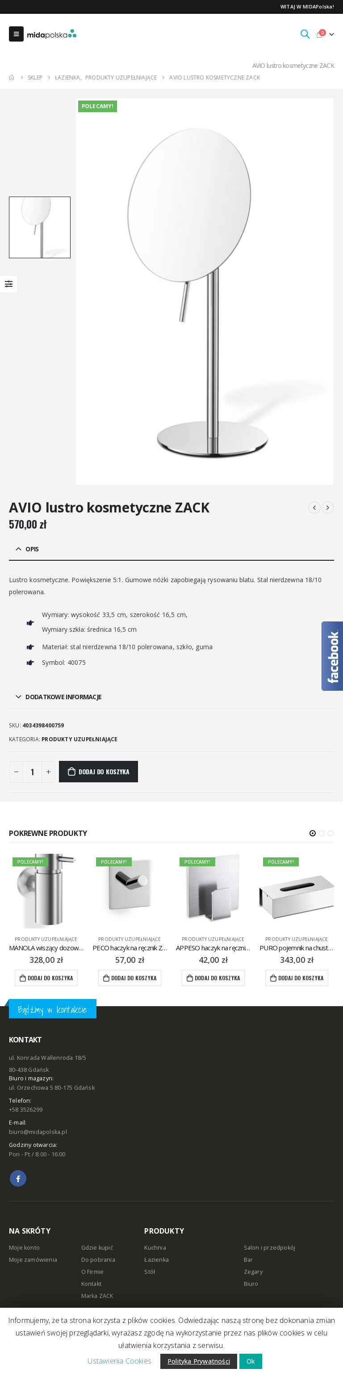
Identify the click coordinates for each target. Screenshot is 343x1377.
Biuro (251, 1284)
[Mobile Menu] (16, 34)
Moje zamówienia (33, 1260)
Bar (248, 1260)
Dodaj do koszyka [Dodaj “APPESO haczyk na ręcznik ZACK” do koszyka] (217, 978)
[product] (46, 891)
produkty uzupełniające (79, 739)
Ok (251, 1361)
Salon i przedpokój (270, 1248)
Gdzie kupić (97, 1248)
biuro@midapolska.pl (38, 1132)
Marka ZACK (97, 1296)
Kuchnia (155, 1248)
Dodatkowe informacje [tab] (63, 697)
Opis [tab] (31, 549)
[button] (312, 833)
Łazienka (156, 1260)
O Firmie (92, 1272)
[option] (40, 227)
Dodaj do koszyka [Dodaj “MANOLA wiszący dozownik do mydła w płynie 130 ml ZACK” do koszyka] (50, 978)
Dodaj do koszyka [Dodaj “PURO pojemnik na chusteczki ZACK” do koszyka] (300, 978)
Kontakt (91, 1284)
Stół (149, 1272)
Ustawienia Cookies (119, 1361)
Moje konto (24, 1248)
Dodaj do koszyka (104, 771)
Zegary (253, 1272)
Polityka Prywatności (198, 1361)
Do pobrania (98, 1260)
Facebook (18, 1178)
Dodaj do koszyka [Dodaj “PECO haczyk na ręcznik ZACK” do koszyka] (133, 978)
